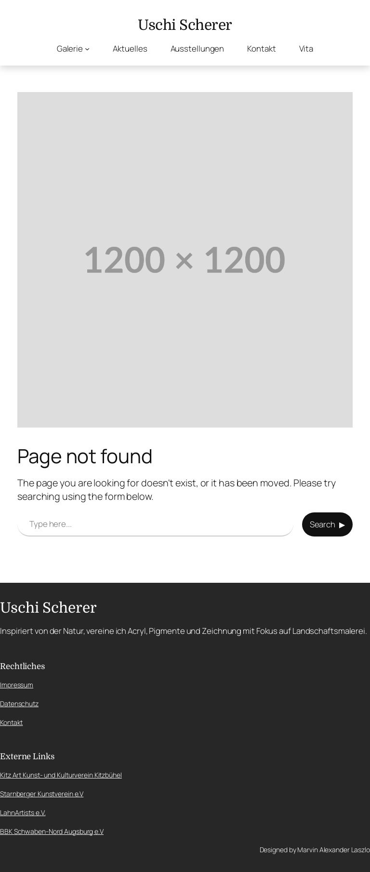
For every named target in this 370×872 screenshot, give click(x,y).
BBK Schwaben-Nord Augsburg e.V (52, 831)
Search (322, 524)
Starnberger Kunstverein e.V (41, 793)
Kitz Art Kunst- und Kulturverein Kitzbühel (61, 774)
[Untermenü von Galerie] (87, 48)
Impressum (16, 684)
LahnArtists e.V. (22, 812)
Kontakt (11, 722)
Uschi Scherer (185, 25)
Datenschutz (19, 703)
